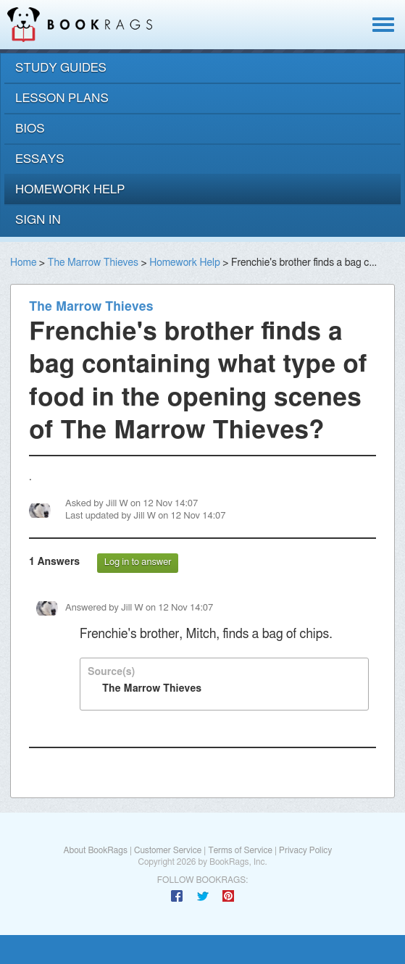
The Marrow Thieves (93, 263)
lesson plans (62, 98)
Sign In (38, 220)
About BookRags (95, 850)
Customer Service (167, 850)
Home (23, 263)
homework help (70, 189)
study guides (61, 68)
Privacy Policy (305, 850)
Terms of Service (240, 850)
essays (39, 159)
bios (30, 128)
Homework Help (184, 263)
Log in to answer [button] (138, 562)
